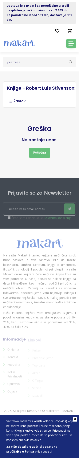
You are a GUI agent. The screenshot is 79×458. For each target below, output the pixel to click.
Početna (39, 152)
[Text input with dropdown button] (39, 62)
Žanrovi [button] (17, 101)
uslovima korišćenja (57, 220)
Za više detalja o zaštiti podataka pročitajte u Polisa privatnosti (31, 449)
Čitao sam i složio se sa (41, 220)
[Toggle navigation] (71, 43)
